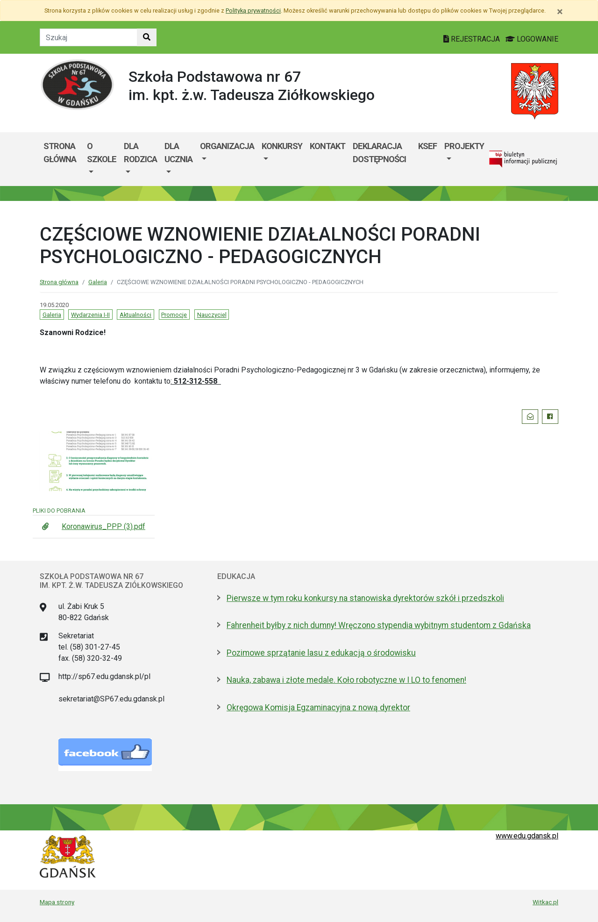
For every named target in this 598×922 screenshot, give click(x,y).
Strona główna (59, 152)
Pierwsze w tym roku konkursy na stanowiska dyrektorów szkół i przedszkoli (365, 598)
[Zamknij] (560, 11)
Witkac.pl (545, 902)
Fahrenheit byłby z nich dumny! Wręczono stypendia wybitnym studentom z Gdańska (379, 625)
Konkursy (282, 146)
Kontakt (327, 146)
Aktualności (135, 314)
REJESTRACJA (472, 39)
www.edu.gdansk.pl (527, 835)
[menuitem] (101, 159)
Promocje (174, 314)
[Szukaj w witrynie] (147, 37)
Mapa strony (57, 902)
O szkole (101, 152)
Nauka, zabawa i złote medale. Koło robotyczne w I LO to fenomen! (346, 680)
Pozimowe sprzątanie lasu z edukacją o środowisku (321, 653)
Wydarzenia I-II (90, 314)
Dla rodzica (140, 152)
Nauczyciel (212, 314)
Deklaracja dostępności (379, 152)
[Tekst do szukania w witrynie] (88, 37)
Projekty (464, 146)
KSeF (427, 146)
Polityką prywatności (253, 10)
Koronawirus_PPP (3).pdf (103, 526)
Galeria (97, 282)
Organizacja (227, 146)
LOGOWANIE (531, 39)
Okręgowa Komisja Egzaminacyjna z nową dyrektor (318, 707)
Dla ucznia (178, 152)
